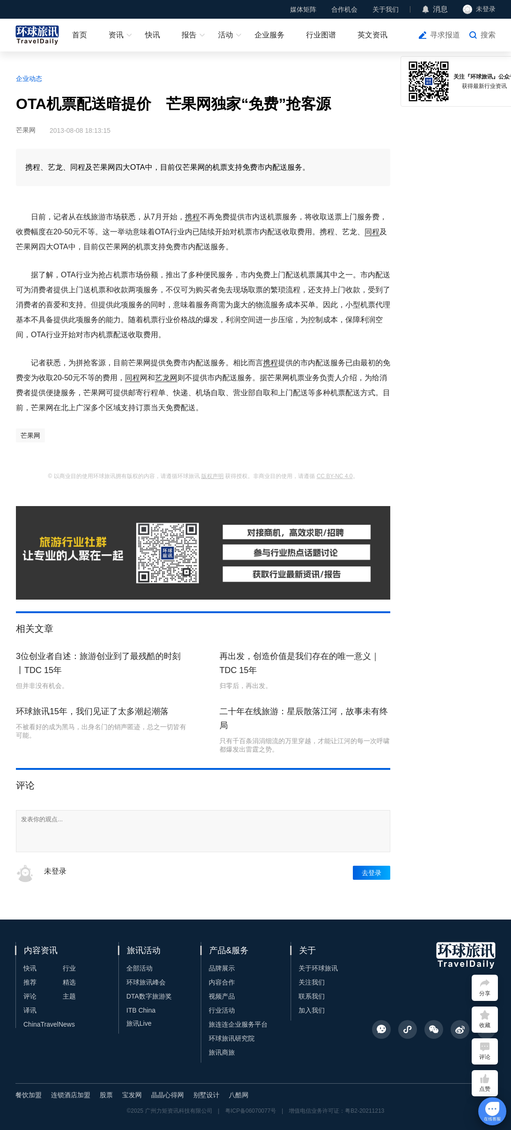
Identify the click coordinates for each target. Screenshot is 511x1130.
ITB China (140, 1010)
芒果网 (30, 435)
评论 (29, 996)
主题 (69, 996)
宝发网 (132, 1095)
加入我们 (312, 1010)
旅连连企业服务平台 (238, 1024)
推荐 (29, 982)
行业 (69, 968)
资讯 (116, 35)
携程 (192, 217)
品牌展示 (222, 968)
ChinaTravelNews (49, 1024)
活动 (225, 35)
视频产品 (222, 996)
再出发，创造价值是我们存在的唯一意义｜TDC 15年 (299, 663)
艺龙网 (166, 378)
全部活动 (139, 968)
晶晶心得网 (167, 1095)
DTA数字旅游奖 (149, 996)
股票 (106, 1095)
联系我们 (312, 996)
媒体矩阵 (303, 9)
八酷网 (238, 1095)
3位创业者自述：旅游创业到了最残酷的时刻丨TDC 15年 (98, 663)
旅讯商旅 (222, 1052)
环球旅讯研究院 (232, 1038)
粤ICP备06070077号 (250, 1111)
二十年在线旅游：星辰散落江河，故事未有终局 (303, 718)
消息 (440, 9)
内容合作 (222, 982)
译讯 (29, 1010)
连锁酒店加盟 (70, 1095)
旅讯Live (139, 1023)
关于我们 (385, 9)
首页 (79, 35)
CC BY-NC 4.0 (335, 476)
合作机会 (344, 9)
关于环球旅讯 (318, 968)
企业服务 (270, 35)
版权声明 (212, 476)
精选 (69, 982)
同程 (372, 232)
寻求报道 (445, 35)
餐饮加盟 (28, 1095)
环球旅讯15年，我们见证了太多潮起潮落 (92, 711)
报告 (189, 35)
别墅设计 (206, 1095)
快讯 (152, 35)
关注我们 (312, 982)
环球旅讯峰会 (146, 982)
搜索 (488, 35)
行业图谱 (321, 35)
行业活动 (222, 1010)
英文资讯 (372, 35)
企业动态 (29, 78)
